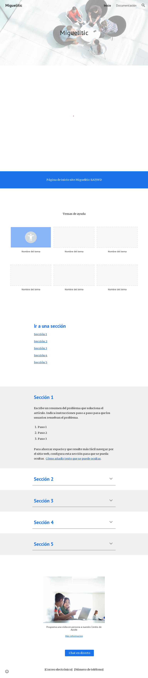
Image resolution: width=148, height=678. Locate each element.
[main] (73, 33)
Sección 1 (40, 334)
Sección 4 (40, 355)
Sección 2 (40, 341)
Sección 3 (40, 348)
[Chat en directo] (79, 652)
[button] (143, 5)
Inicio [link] (107, 5)
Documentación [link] (126, 5)
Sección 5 (40, 362)
